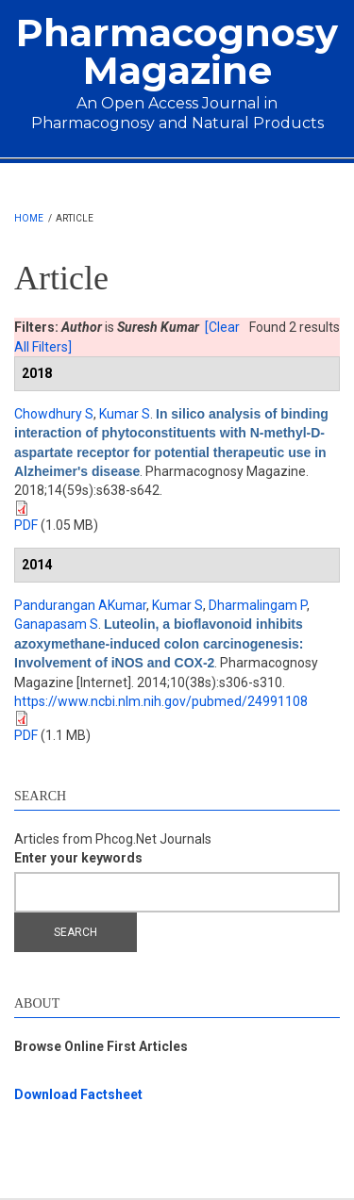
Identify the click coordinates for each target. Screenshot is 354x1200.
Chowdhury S (53, 413)
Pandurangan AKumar (80, 605)
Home (28, 218)
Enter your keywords (78, 857)
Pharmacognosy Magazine (177, 51)
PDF (26, 525)
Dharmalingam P (258, 605)
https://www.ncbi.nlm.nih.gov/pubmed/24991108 (161, 701)
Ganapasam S (56, 624)
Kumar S (124, 413)
